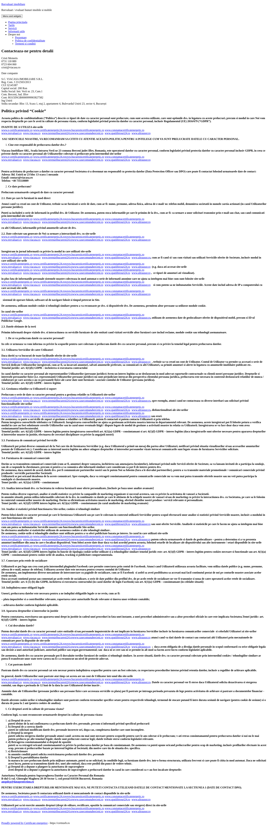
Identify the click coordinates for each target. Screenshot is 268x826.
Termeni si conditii (25, 43)
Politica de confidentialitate (30, 40)
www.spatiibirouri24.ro (117, 133)
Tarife (11, 25)
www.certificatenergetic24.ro (49, 130)
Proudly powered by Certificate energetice (24, 823)
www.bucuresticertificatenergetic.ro (84, 130)
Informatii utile (16, 31)
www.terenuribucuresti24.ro (57, 133)
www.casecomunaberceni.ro (87, 133)
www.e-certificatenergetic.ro (17, 130)
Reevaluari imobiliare (13, 4)
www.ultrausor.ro (141, 133)
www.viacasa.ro (32, 133)
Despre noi (14, 34)
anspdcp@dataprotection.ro (17, 781)
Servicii (12, 28)
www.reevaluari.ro (11, 133)
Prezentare (21, 37)
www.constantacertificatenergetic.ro (124, 130)
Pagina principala (17, 22)
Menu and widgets (12, 16)
